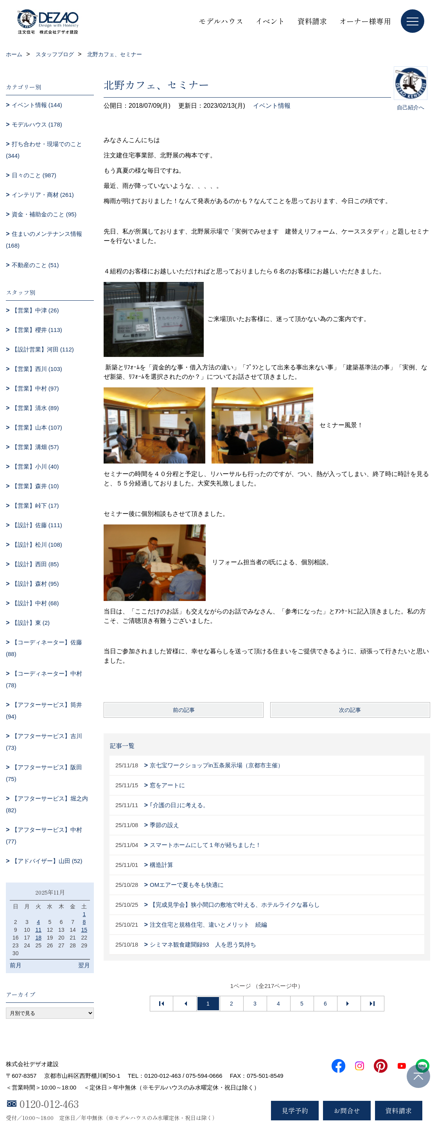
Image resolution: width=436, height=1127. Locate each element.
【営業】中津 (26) (35, 310)
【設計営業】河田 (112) (43, 349)
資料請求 (312, 21)
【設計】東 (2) (31, 622)
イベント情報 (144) (37, 105)
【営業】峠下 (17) (35, 505)
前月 (16, 965)
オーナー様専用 (365, 21)
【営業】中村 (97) (35, 388)
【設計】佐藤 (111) (37, 525)
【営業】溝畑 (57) (35, 447)
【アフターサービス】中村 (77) (44, 835)
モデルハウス (221, 21)
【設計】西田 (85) (35, 564)
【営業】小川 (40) (35, 466)
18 (38, 937)
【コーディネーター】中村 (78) (44, 679)
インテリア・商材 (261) (43, 194)
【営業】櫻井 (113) (37, 329)
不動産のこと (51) (35, 265)
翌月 (84, 965)
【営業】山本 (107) (37, 427)
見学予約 (295, 1110)
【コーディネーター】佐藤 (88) (44, 648)
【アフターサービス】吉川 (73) (44, 742)
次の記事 (350, 710)
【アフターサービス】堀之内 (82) (47, 804)
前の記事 (184, 710)
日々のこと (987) (34, 175)
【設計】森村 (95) (35, 583)
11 (38, 930)
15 (84, 930)
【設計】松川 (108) (37, 544)
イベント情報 (272, 105)
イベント (270, 21)
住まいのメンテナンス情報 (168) (44, 239)
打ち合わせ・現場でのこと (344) (44, 150)
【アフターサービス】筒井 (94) (44, 710)
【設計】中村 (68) (35, 603)
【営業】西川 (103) (37, 369)
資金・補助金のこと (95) (44, 214)
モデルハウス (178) (37, 124)
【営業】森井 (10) (35, 486)
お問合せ (347, 1110)
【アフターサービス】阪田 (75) (44, 773)
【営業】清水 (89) (35, 408)
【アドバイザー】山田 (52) (47, 861)
